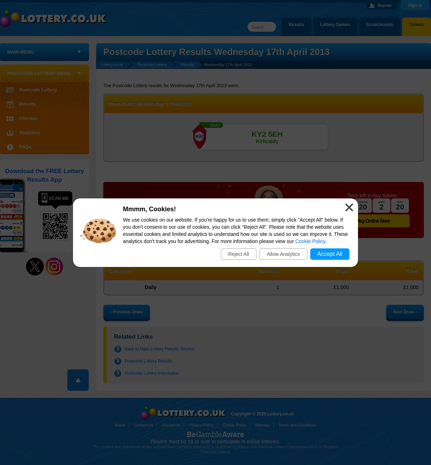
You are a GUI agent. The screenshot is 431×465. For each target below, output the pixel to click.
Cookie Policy (310, 241)
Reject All (238, 254)
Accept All (329, 254)
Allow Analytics (283, 254)
